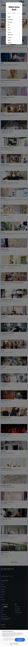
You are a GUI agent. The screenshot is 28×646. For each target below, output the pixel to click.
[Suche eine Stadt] (14, 13)
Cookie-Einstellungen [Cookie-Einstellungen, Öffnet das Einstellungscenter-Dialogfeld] (14, 643)
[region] (14, 638)
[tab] (14, 17)
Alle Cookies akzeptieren (19, 640)
